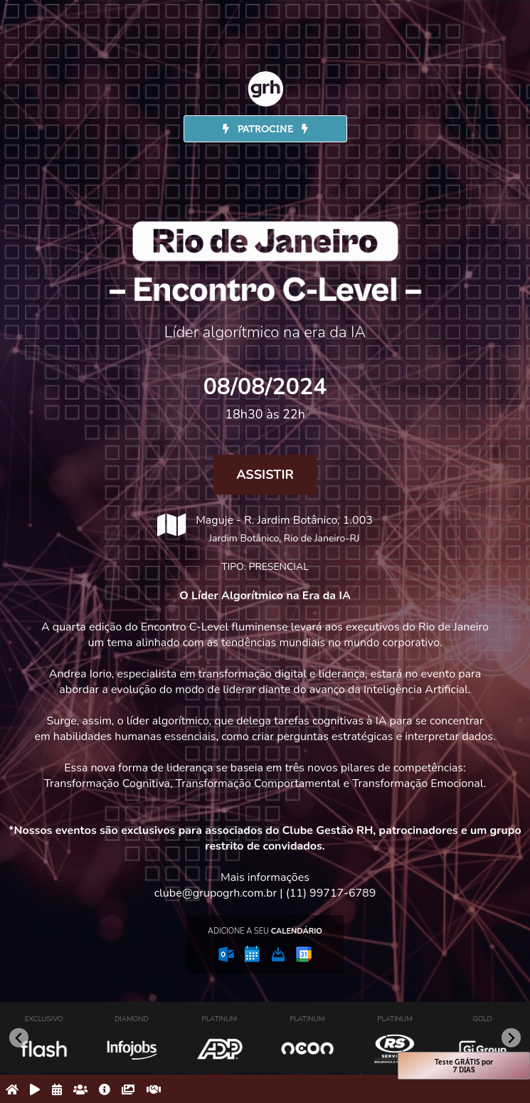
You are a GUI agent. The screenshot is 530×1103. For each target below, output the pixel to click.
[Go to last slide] (18, 1037)
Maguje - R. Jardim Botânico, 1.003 (265, 528)
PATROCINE (265, 128)
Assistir (265, 474)
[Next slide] (511, 1037)
